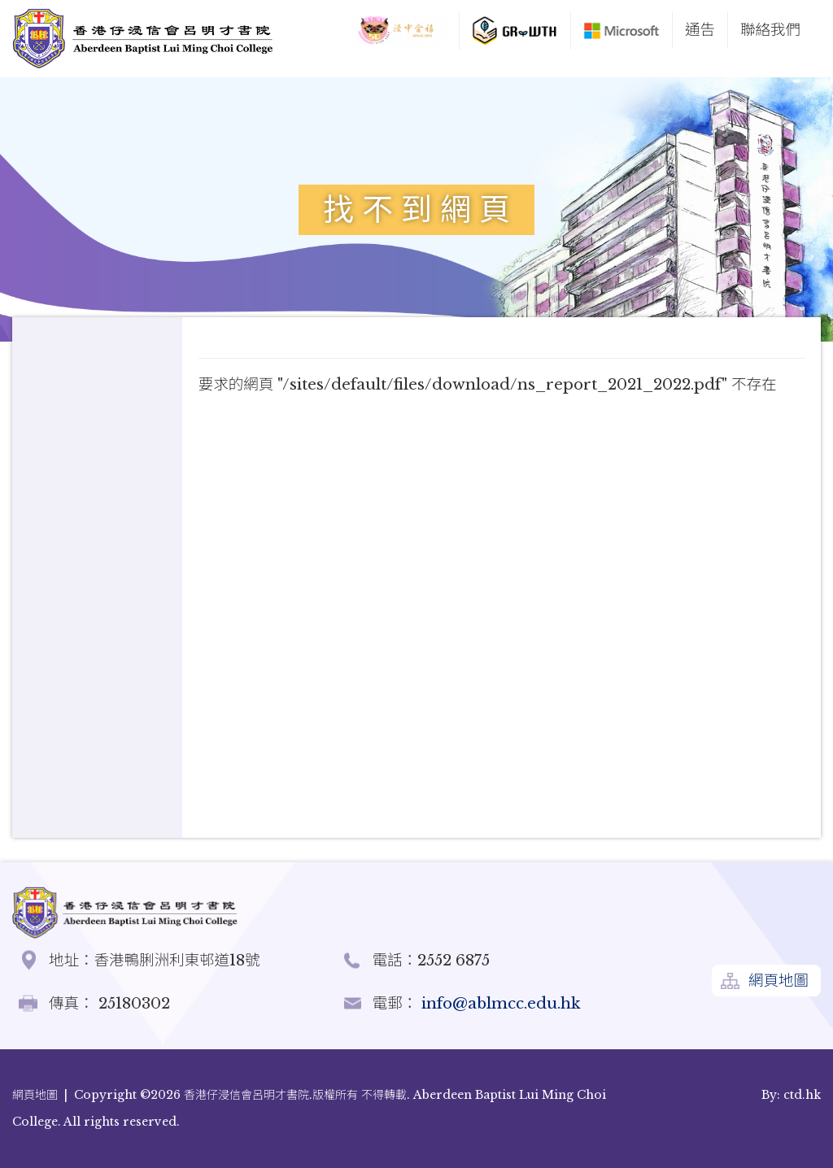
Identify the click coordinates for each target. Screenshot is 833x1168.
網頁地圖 (778, 980)
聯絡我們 (770, 29)
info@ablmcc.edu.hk (499, 1003)
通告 (700, 29)
